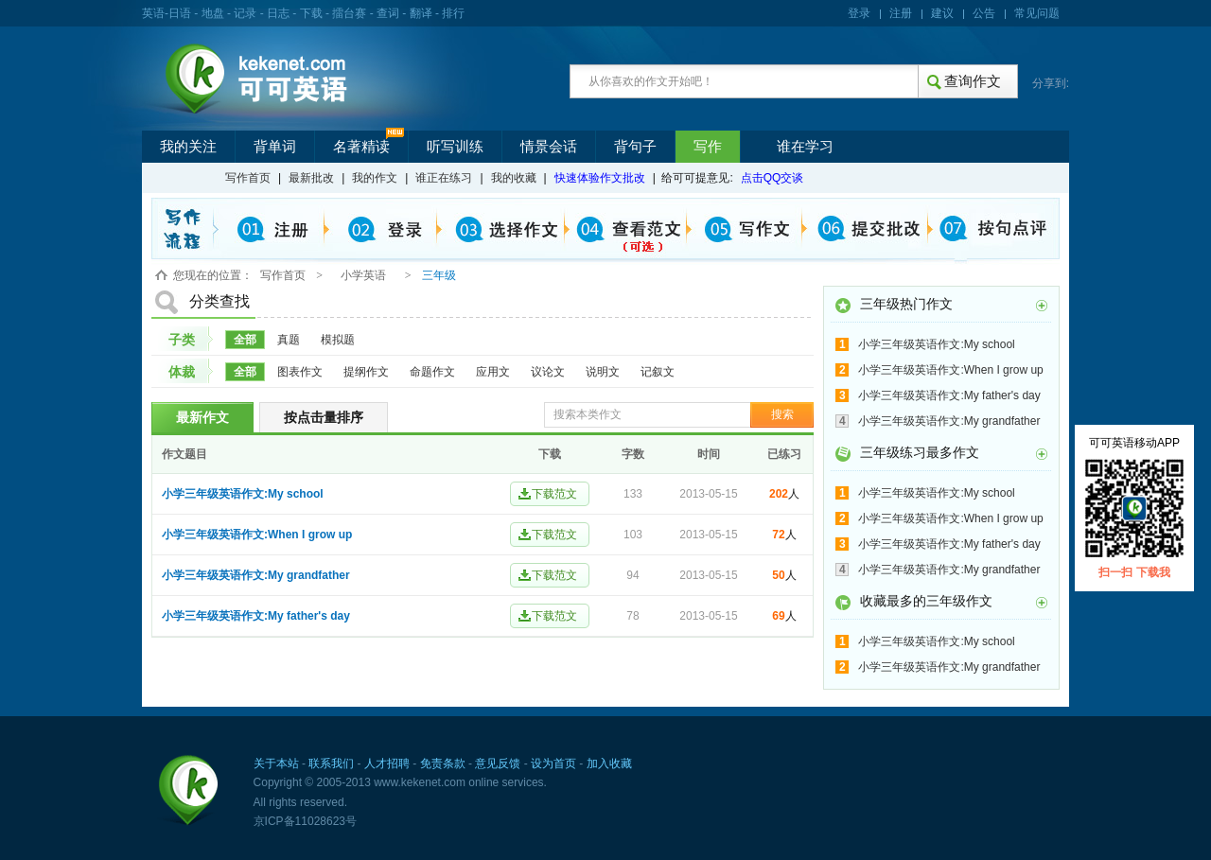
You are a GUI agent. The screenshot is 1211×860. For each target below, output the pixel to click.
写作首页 (248, 177)
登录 (859, 13)
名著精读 (361, 146)
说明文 (603, 371)
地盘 (213, 13)
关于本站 (276, 763)
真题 (288, 339)
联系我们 (331, 763)
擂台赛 (349, 13)
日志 (278, 13)
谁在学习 (805, 146)
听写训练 (455, 146)
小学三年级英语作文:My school (243, 493)
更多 (1041, 305)
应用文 (493, 371)
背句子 (635, 146)
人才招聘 (387, 763)
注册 (900, 13)
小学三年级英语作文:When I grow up (257, 534)
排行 (453, 13)
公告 (984, 13)
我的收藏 (513, 177)
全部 (245, 339)
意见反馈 (497, 763)
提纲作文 (366, 371)
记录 (245, 13)
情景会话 (548, 146)
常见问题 (1037, 13)
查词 (388, 13)
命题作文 (432, 371)
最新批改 (311, 177)
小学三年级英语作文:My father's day (256, 616)
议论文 (548, 371)
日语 (179, 13)
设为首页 (553, 763)
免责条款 (442, 763)
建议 (942, 13)
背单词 (275, 146)
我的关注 (188, 146)
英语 (153, 13)
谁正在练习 (443, 177)
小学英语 (363, 275)
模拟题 (338, 339)
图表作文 (300, 371)
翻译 (421, 13)
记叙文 (658, 371)
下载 (311, 13)
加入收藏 (609, 763)
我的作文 (374, 177)
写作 (707, 146)
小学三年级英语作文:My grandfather (256, 575)
